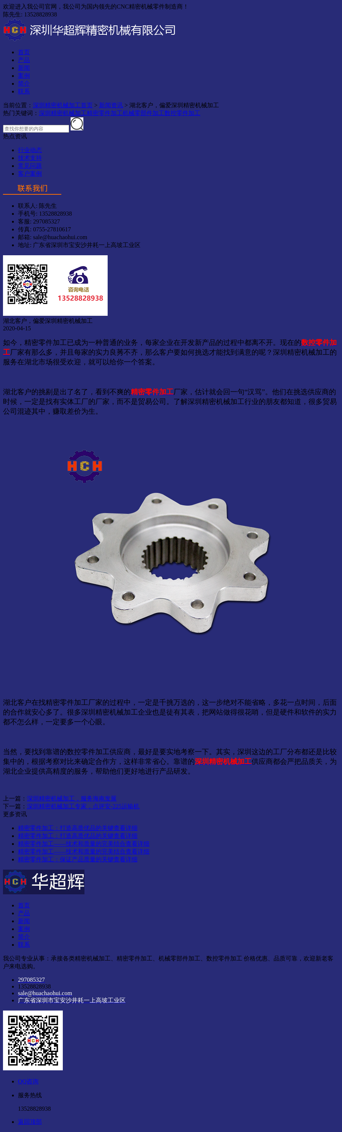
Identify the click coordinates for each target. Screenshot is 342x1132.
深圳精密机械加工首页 (63, 105)
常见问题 (30, 166)
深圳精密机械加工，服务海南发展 (72, 798)
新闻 (24, 68)
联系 (24, 91)
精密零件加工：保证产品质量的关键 (66, 859)
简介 (24, 83)
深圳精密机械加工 (63, 113)
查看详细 (126, 828)
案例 (24, 76)
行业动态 (30, 150)
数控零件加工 (182, 113)
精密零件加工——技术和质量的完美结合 (72, 843)
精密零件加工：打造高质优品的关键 (66, 828)
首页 (24, 52)
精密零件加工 (105, 113)
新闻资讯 (111, 105)
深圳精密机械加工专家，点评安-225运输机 (83, 806)
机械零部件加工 (143, 113)
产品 (24, 60)
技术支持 (30, 158)
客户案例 (30, 173)
